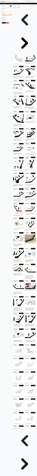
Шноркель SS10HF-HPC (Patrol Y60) (29, 369)
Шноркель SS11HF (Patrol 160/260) (29, 396)
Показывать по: (31, 5)
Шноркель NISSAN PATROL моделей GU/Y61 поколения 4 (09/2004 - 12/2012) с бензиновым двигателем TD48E (18, 325)
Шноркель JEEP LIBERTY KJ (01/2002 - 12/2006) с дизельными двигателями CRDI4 (18, 154)
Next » (19, 427)
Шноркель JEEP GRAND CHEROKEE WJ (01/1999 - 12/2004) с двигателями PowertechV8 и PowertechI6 (18, 140)
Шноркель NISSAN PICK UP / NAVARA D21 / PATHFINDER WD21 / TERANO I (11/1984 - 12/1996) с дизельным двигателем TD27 (30, 341)
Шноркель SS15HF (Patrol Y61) (17, 423)
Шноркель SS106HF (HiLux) (17, 369)
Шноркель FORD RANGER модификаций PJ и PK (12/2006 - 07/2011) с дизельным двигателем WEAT (18, 77)
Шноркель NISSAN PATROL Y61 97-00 (29, 290)
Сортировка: (14, 5)
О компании (5, 3)
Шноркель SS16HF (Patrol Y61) (28, 423)
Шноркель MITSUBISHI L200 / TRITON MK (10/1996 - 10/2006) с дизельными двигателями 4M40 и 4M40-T (18, 200)
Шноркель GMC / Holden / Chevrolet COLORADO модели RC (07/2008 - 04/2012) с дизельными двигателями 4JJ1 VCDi (18, 93)
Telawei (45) (4, 20)
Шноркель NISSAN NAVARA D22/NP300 (29, 243)
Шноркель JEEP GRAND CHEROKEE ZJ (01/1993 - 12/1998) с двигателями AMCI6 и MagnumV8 (30, 140)
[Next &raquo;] (24, 43)
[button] (34, 1)
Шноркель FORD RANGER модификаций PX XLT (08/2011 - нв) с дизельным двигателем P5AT (30, 77)
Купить (21, 66)
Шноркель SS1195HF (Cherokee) (17, 396)
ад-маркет (5, 1)
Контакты (11, 3)
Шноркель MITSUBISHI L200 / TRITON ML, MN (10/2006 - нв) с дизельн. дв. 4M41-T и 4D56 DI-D (30, 200)
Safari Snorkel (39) (5, 19)
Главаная (2, 3)
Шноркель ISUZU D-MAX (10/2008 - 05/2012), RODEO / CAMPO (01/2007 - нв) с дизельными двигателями (18, 107)
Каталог (9, 3)
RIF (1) (3, 18)
